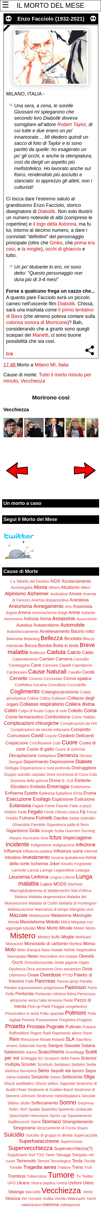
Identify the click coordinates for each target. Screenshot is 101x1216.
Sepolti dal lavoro (67, 1070)
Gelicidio (87, 818)
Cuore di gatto (40, 749)
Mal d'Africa (81, 890)
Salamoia (27, 1046)
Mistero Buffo (49, 937)
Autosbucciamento (23, 631)
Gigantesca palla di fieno (67, 824)
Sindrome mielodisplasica (59, 1096)
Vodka (48, 1198)
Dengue (15, 762)
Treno (77, 1167)
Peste (68, 1000)
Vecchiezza (33, 381)
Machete (75, 884)
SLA (70, 1039)
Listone (68, 877)
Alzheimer (38, 593)
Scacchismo (51, 1052)
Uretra (62, 1183)
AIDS (55, 581)
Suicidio (14, 1134)
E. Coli (67, 780)
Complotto (81, 729)
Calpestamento (25, 659)
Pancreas (45, 981)
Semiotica (28, 1071)
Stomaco (51, 1121)
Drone (55, 780)
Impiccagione (77, 837)
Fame (50, 806)
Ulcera (23, 1182)
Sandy (41, 1046)
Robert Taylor (71, 124)
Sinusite (88, 1096)
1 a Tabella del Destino (29, 581)
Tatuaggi (63, 1155)
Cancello (81, 659)
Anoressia (82, 606)
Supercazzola (85, 1135)
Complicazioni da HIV (78, 723)
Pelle (10, 994)
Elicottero (20, 786)
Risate (45, 1039)
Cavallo (74, 672)
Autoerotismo (46, 625)
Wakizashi (76, 1198)
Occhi (17, 962)
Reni (14, 1039)
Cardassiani (16, 672)
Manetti (40, 335)
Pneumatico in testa (22, 1013)
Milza (65, 922)
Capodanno (82, 665)
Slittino (13, 1103)
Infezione (85, 844)
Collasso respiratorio (42, 704)
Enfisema (14, 793)
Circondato (53, 679)
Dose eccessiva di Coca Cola (71, 774)
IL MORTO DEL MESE (50, 5)
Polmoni (75, 1012)
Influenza (13, 850)
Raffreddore (19, 1033)
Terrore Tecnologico (54, 1161)
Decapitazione (23, 755)
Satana (88, 1045)
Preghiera (67, 1020)
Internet (90, 851)
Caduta (56, 652)
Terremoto (26, 1160)
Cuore (70, 742)
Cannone (50, 665)
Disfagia (12, 768)
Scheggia (28, 1058)
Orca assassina (39, 969)
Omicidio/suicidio (38, 962)
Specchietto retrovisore (29, 1116)
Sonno (67, 1102)
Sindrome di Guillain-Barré (50, 1090)
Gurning (88, 831)
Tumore (61, 1175)
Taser (50, 1155)
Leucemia (19, 877)
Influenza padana (37, 851)
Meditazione (39, 915)
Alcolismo (70, 587)
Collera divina (80, 704)
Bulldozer (38, 653)
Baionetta (14, 639)
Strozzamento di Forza (56, 1128)
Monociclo (14, 944)
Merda (13, 922)
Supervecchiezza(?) (73, 1148)
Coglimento (25, 691)
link (9, 354)
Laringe (46, 870)
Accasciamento (76, 581)
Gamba (61, 817)
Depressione (62, 761)
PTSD (67, 975)
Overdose (50, 975)
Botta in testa (66, 645)
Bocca (31, 645)
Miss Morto (47, 927)
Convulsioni (18, 735)
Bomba (45, 645)
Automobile (72, 625)
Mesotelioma (32, 921)
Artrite (74, 612)
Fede (22, 812)
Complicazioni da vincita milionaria (40, 730)
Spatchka (49, 1109)
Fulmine (27, 817)
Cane (36, 665)
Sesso (55, 1077)
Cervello (18, 678)
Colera (32, 698)
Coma (90, 710)
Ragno (36, 1033)
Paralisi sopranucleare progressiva (34, 988)
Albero (54, 587)
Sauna (31, 1052)
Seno (43, 1070)
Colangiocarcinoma (60, 691)
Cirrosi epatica (77, 678)
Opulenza (17, 969)
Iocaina (57, 857)
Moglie (67, 936)
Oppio (84, 962)
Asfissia (31, 618)
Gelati (74, 818)
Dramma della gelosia (29, 780)
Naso (45, 950)
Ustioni (75, 1182)
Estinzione (85, 799)
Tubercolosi (37, 1176)
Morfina (75, 944)
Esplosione (62, 799)
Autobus (24, 625)
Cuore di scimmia (70, 749)
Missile (65, 927)
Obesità (86, 956)
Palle (29, 981)
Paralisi (85, 981)
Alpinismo (15, 593)
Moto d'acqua (28, 950)
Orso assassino (67, 969)
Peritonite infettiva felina (55, 994)
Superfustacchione (39, 1141)
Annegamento (48, 606)
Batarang (32, 639)
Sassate (72, 1045)
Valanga (16, 1191)
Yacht (91, 1198)
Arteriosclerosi (44, 613)
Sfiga (89, 1076)
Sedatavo (62, 1064)
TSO (40, 1155)
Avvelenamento (55, 631)
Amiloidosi (59, 594)
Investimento (36, 857)
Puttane (89, 1027)
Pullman (73, 1026)
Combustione (57, 716)
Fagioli (38, 806)
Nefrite (69, 950)
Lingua (55, 877)
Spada (34, 1109)
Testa (77, 1160)
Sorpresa (85, 1103)
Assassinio (63, 618)
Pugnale (55, 1026)
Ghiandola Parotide (28, 824)
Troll (88, 1167)
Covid (37, 735)
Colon (10, 710)
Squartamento (80, 1116)
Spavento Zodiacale (75, 1109)
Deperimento (35, 761)
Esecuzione (19, 799)
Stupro (82, 1128)
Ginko (56, 242)
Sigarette (67, 1083)
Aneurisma (20, 606)
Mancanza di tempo (52, 909)
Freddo (12, 818)
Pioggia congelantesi (69, 1006)
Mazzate (18, 915)
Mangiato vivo (81, 909)
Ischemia (39, 863)
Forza (91, 812)
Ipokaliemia (74, 857)
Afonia (40, 587)
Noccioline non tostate (58, 956)
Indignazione (64, 845)
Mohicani (83, 937)
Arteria (24, 612)
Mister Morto (84, 928)
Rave (87, 1033)
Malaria (21, 897)
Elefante (82, 780)
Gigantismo (17, 830)
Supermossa (71, 1141)
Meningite (82, 915)
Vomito (61, 1198)
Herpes (15, 838)
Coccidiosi (57, 685)
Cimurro (36, 679)
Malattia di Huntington (77, 903)
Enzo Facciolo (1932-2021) (50, 19)
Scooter (28, 1064)
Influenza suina (68, 850)
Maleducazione (21, 909)
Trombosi (17, 1176)
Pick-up (33, 1006)
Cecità (88, 672)
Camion (46, 658)
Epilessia (47, 793)
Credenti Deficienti (76, 735)
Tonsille (15, 1167)
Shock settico (47, 1083)
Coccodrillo (76, 685)
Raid (47, 1033)
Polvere (28, 1020)
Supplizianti (17, 1155)
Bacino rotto (82, 631)
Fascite (62, 806)
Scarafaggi (74, 1052)
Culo (57, 743)
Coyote (51, 736)
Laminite (19, 870)
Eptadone (64, 793)
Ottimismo (17, 975)
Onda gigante (66, 962)
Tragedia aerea (39, 1167)
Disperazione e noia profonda (45, 768)
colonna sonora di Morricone (36, 322)
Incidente (17, 844)
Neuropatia (16, 956)
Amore (75, 593)
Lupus (46, 883)
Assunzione (87, 619)
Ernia (77, 793)
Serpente (40, 1076)
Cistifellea (23, 685)
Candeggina (19, 665)
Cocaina (40, 685)
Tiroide (89, 1161)
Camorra (63, 658)
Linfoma (39, 877)
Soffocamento (44, 1102)
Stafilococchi (19, 1122)
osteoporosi (70, 1205)
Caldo (87, 652)
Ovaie (33, 974)
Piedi (45, 1006)
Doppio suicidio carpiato (25, 774)
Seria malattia (18, 1077)
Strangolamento (77, 1121)
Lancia (33, 870)
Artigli (62, 613)
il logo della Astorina (54, 224)
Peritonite (24, 993)
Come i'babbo (83, 717)
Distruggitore (84, 767)
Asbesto (88, 613)
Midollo (53, 921)
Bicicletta (73, 638)
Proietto (15, 1026)
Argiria (11, 613)
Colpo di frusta (30, 711)
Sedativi (78, 1064)
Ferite (49, 812)
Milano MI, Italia (52, 365)
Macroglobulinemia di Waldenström (40, 890)
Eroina (89, 793)
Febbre (11, 812)
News (32, 956)
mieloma (50, 1204)
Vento (88, 1192)
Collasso (58, 698)
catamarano (31, 1205)
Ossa (87, 968)
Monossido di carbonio (46, 943)
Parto (92, 988)
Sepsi (90, 1070)
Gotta (59, 831)
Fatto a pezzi (80, 806)
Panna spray (68, 981)
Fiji (82, 811)
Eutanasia (20, 805)
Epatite (31, 793)
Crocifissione (40, 743)
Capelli (65, 665)
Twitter (87, 1176)
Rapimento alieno (67, 1033)
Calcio (74, 652)
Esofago (42, 799)
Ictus (55, 837)
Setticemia (72, 1076)
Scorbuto (45, 1064)
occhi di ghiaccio (63, 249)
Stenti (36, 1122)
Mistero (22, 935)
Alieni (85, 587)
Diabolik (46, 211)
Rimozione (30, 1039)
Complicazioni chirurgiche (31, 723)
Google (47, 831)
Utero (88, 1182)
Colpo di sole (55, 711)
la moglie (31, 249)
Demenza (67, 755)
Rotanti (58, 1039)
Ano (68, 606)
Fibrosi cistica (67, 812)
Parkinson (75, 987)
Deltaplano (47, 756)
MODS (60, 883)
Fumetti (44, 818)
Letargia (82, 870)
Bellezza (52, 638)
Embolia (38, 786)
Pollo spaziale (52, 1013)
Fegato (35, 811)
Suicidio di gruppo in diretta (49, 1135)
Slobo (25, 1103)
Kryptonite (83, 864)
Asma (45, 618)
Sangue (55, 1045)
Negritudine (86, 950)
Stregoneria (24, 1127)
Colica (45, 698)
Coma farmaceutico (24, 716)
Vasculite (32, 1192)
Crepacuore (16, 742)
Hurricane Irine (35, 838)
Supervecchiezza (30, 1148)
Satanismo (14, 1051)
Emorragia (58, 786)
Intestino (13, 857)
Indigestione (41, 845)
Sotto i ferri (18, 1109)
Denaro (85, 756)
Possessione (47, 1020)
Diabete (83, 761)
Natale (57, 950)
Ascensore (13, 619)
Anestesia (79, 599)
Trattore (64, 1167)
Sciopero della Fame (62, 1058)
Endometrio (80, 787)
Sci (40, 1058)
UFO (12, 1183)
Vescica (12, 1198)
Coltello (75, 710)
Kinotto (67, 864)
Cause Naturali (47, 671)
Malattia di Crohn (43, 903)
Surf (31, 1155)
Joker (54, 863)
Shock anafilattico (19, 1083)
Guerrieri (72, 831)
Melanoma (61, 915)
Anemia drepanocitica (49, 600)
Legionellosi (64, 870)
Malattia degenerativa (46, 897)
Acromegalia (21, 587)
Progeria (84, 1020)
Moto (10, 949)
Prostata (36, 1026)
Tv (78, 1176)
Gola (34, 830)
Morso (89, 943)
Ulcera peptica (43, 1183)
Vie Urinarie (32, 1198)
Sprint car (58, 1116)
